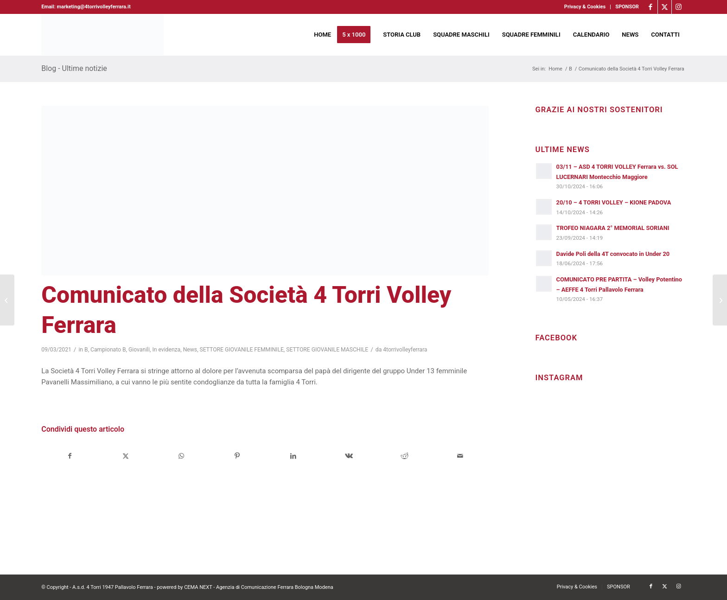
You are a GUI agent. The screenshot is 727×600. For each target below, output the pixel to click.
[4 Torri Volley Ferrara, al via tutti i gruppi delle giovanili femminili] (7, 300)
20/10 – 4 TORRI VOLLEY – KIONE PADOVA (613, 202)
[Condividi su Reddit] (404, 456)
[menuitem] (585, 7)
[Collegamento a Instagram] (679, 7)
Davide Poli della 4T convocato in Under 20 (613, 253)
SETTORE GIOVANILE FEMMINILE (242, 349)
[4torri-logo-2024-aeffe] (102, 34)
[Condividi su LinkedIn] (292, 456)
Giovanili (139, 349)
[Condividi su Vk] (348, 456)
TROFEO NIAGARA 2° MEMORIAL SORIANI (613, 227)
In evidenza (166, 349)
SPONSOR (627, 7)
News (190, 349)
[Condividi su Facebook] (69, 456)
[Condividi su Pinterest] (237, 456)
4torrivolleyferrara (405, 349)
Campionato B (108, 349)
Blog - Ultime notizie (74, 68)
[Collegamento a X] (664, 7)
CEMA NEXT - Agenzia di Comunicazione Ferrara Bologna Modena (258, 587)
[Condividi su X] (125, 456)
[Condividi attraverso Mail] (460, 456)
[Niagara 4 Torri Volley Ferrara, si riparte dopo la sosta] (720, 300)
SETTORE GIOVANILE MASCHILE (327, 349)
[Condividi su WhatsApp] (181, 456)
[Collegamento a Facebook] (650, 7)
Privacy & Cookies (585, 7)
